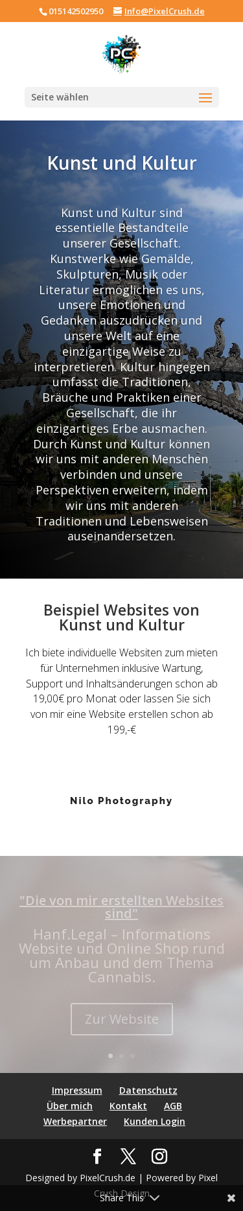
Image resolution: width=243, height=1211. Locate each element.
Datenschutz (148, 1090)
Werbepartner (75, 1121)
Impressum (77, 1090)
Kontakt (128, 1106)
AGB (173, 1106)
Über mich (70, 1106)
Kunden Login (154, 1121)
